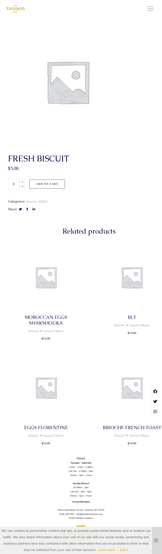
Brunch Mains (54, 331)
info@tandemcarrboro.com (89, 514)
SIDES (43, 201)
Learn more (106, 550)
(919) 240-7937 (67, 514)
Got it (124, 550)
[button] (150, 9)
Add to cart (47, 184)
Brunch (31, 201)
